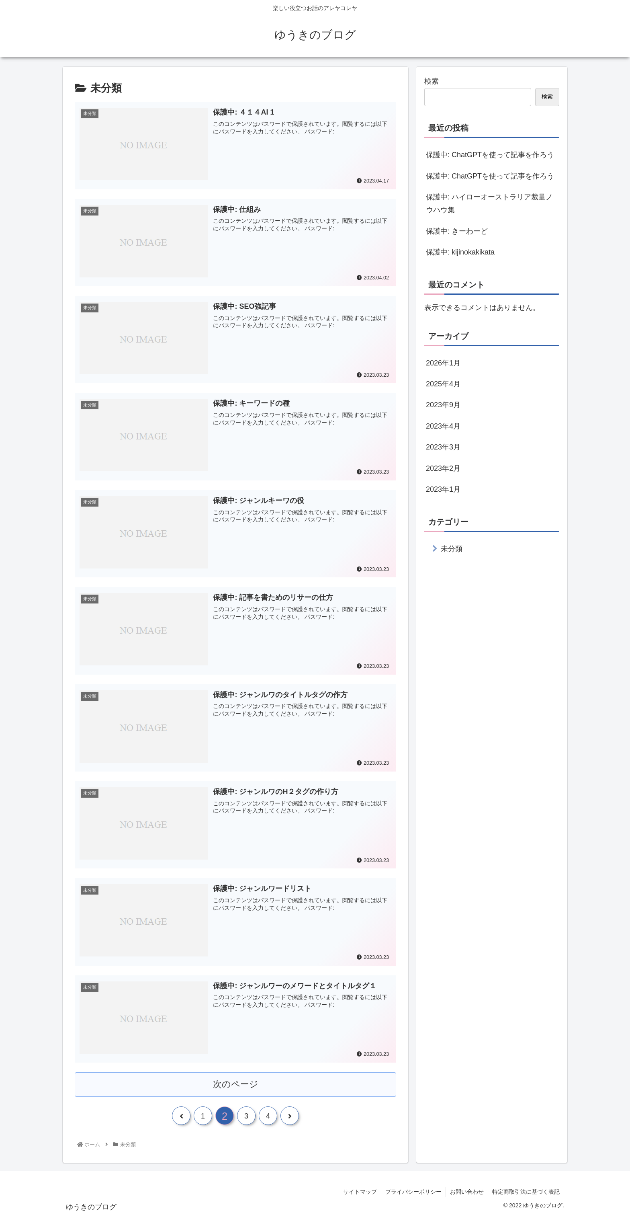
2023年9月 (443, 405)
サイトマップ (360, 1191)
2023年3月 (443, 447)
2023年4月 (443, 426)
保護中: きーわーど (457, 231)
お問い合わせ (467, 1191)
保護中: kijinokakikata (460, 252)
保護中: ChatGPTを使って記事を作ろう (490, 155)
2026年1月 (443, 363)
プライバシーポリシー (413, 1191)
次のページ (235, 1084)
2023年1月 (443, 489)
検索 (431, 81)
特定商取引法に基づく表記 (526, 1191)
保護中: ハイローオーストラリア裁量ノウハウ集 (489, 203)
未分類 (451, 549)
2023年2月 (443, 468)
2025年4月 (443, 384)
